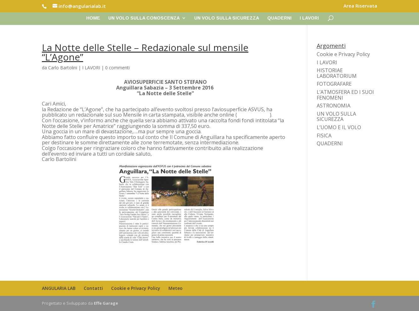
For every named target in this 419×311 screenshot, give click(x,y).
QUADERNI (279, 18)
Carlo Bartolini (62, 68)
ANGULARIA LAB (59, 288)
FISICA (324, 135)
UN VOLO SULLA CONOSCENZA (144, 18)
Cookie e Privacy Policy (343, 54)
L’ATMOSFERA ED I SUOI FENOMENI (345, 95)
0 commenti (117, 68)
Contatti (93, 288)
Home (93, 18)
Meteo (175, 288)
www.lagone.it (253, 114)
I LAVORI (309, 18)
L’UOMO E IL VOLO (339, 127)
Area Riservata (360, 6)
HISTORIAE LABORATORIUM (337, 73)
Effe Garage (106, 303)
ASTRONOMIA (333, 105)
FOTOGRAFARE (334, 83)
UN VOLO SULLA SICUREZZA (226, 18)
